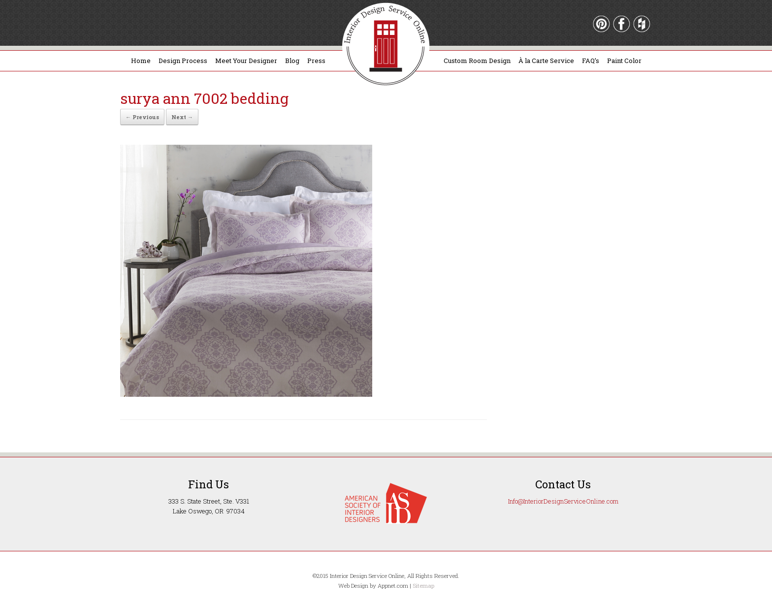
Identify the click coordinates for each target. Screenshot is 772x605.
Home (141, 60)
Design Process (183, 60)
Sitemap (423, 585)
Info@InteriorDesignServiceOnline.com (563, 501)
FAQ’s (590, 60)
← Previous (142, 117)
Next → (182, 117)
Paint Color (624, 60)
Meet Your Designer (246, 60)
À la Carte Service (546, 60)
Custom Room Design (477, 60)
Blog (292, 60)
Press (316, 60)
